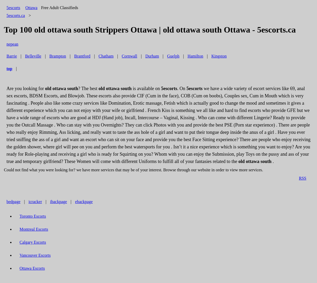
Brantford (82, 56)
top (9, 68)
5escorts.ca (16, 15)
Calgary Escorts (33, 242)
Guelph (173, 56)
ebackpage (84, 201)
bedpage (13, 201)
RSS (302, 178)
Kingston (219, 56)
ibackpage (58, 201)
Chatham (106, 56)
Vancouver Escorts (35, 255)
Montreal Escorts (34, 229)
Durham (152, 56)
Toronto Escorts (33, 216)
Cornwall (129, 56)
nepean (12, 44)
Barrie (12, 56)
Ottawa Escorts (32, 268)
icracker (35, 201)
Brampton (57, 56)
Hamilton (195, 56)
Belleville (33, 56)
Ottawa (31, 7)
